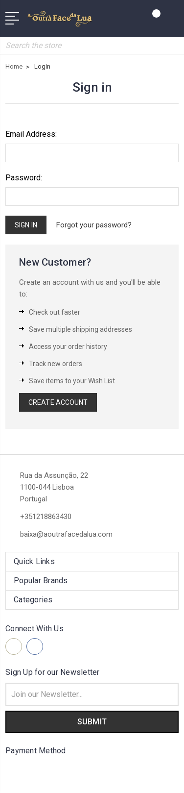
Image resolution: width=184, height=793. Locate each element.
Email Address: (31, 134)
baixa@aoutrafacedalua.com (66, 534)
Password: (23, 177)
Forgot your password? (94, 225)
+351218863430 (45, 516)
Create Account (58, 402)
